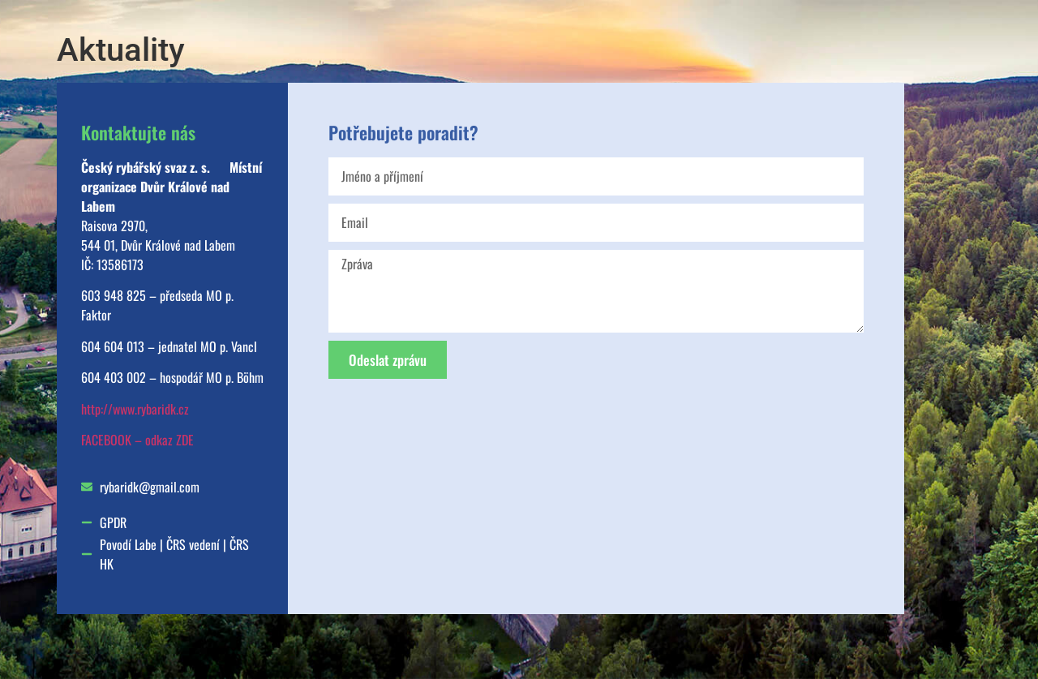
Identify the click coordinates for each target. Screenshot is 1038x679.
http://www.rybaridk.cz (135, 409)
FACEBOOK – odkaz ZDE (137, 439)
